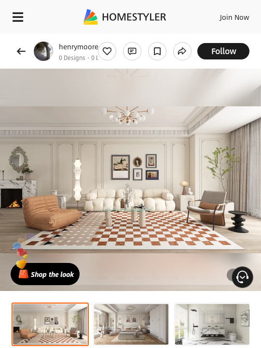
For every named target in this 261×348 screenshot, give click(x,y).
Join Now (234, 17)
